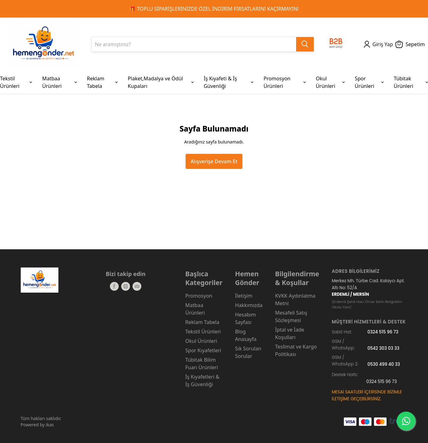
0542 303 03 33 (383, 348)
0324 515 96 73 (382, 332)
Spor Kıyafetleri (203, 350)
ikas (50, 425)
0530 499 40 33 (383, 364)
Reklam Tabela (202, 322)
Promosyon (198, 295)
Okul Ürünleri (201, 341)
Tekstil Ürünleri (203, 331)
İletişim (243, 295)
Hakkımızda (248, 305)
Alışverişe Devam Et (214, 161)
